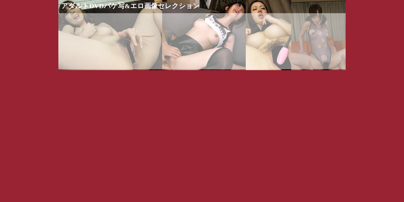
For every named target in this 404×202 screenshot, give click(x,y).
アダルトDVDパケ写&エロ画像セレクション (130, 6)
